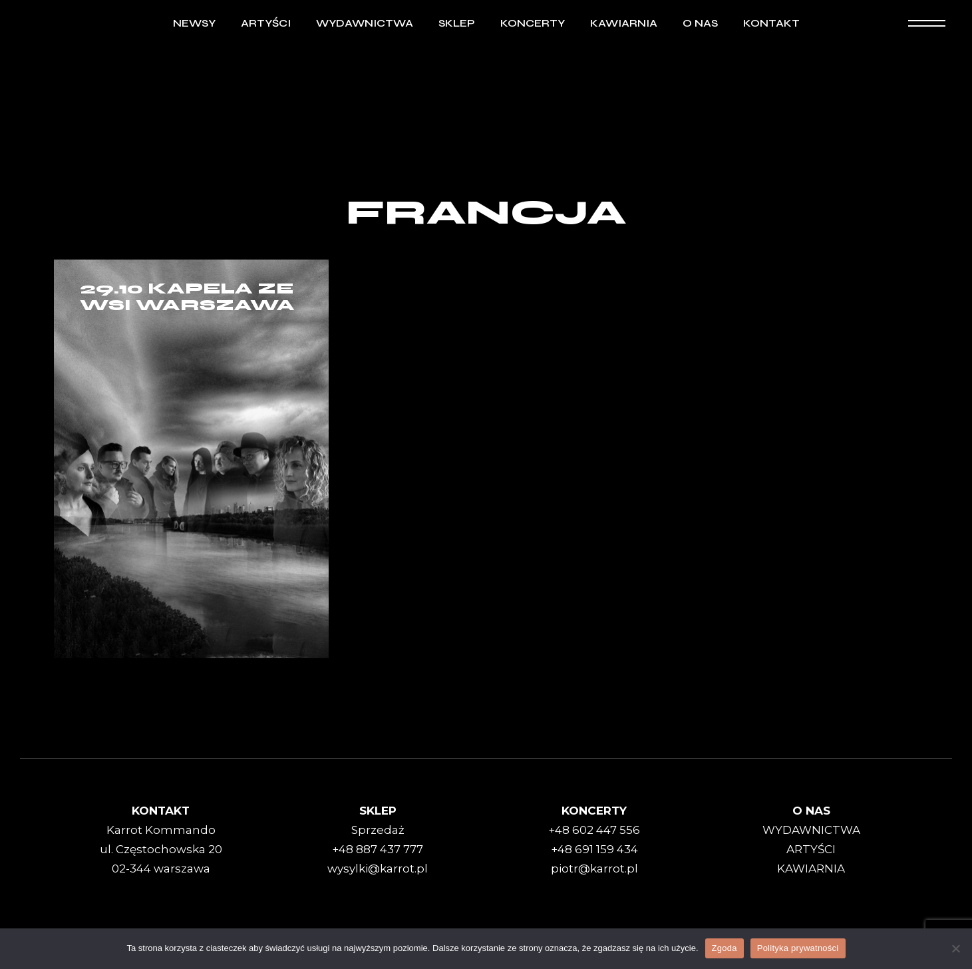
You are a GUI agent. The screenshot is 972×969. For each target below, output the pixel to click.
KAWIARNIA (811, 868)
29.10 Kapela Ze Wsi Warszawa (187, 297)
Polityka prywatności (798, 948)
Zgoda (724, 948)
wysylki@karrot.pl (377, 868)
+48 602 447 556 (594, 830)
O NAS (811, 810)
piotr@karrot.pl (594, 868)
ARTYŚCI (811, 849)
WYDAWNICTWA (811, 830)
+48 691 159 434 (594, 849)
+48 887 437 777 (377, 849)
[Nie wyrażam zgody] (955, 948)
